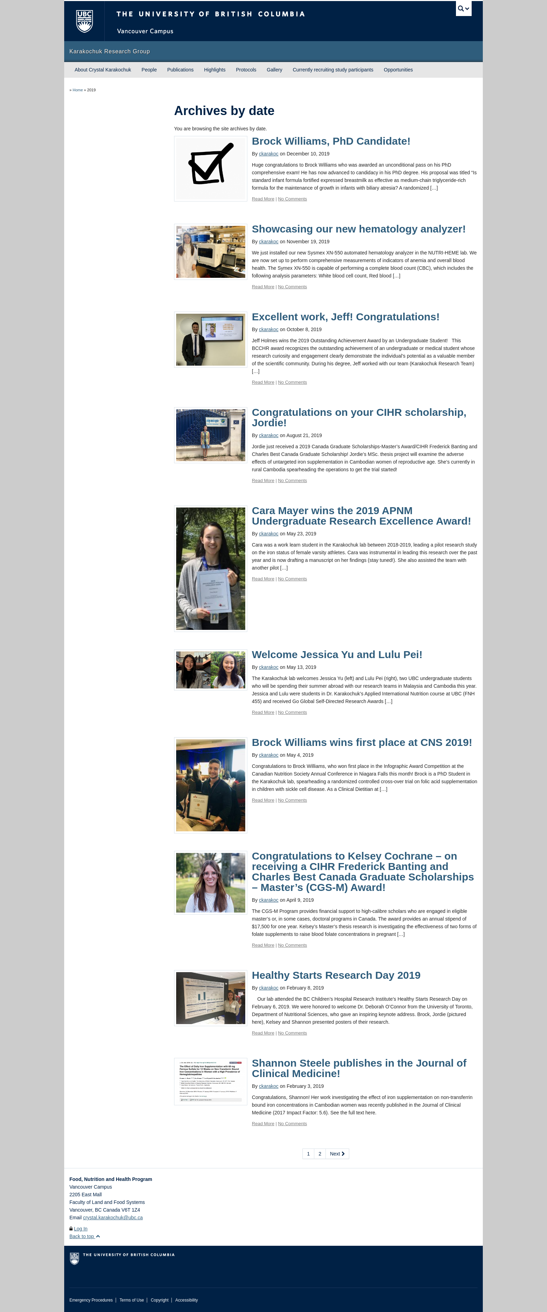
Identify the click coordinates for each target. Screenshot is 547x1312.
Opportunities (398, 70)
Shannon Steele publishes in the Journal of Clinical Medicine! (359, 1068)
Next (337, 1154)
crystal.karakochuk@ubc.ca (113, 1217)
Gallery (274, 70)
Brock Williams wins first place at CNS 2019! (362, 742)
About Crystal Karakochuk (103, 70)
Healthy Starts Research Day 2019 (336, 975)
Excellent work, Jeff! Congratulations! (346, 316)
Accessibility (186, 1300)
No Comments (292, 198)
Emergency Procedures (91, 1300)
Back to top (84, 1236)
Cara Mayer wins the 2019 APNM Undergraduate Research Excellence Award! (361, 516)
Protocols (246, 70)
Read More (263, 198)
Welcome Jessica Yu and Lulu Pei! (337, 654)
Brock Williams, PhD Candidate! (331, 141)
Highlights (214, 70)
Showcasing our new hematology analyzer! (359, 229)
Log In (81, 1228)
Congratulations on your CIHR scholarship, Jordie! (359, 417)
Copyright (159, 1300)
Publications (180, 70)
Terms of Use (132, 1300)
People (149, 70)
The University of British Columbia (84, 21)
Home (78, 90)
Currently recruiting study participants (333, 70)
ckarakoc (268, 154)
